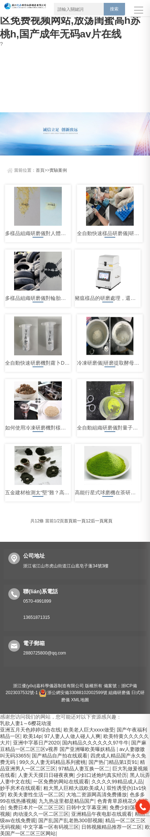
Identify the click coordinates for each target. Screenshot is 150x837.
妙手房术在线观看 (20, 788)
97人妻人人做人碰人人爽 (72, 736)
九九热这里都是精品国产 (66, 801)
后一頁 (97, 520)
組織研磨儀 (119, 692)
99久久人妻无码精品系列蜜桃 (52, 762)
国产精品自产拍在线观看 (59, 756)
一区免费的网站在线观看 (61, 781)
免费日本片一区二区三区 (36, 807)
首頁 (40, 170)
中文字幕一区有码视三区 (51, 827)
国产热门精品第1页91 (113, 762)
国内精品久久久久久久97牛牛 (95, 743)
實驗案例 (58, 170)
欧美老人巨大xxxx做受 (89, 730)
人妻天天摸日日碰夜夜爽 (46, 775)
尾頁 (108, 520)
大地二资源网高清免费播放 (96, 794)
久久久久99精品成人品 (117, 781)
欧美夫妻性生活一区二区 (36, 794)
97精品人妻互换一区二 (84, 768)
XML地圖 (80, 699)
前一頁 (79, 520)
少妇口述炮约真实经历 (101, 775)
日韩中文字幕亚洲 (86, 807)
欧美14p (32, 736)
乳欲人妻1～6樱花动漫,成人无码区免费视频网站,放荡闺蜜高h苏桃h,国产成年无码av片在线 (73, 20)
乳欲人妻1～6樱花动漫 (25, 723)
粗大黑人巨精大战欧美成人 (73, 788)
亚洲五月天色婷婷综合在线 (30, 730)
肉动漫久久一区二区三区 (41, 814)
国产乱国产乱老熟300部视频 (70, 820)
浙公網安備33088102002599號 (73, 692)
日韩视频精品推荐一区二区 (111, 827)
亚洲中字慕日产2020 (36, 743)
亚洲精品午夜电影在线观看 (101, 814)
